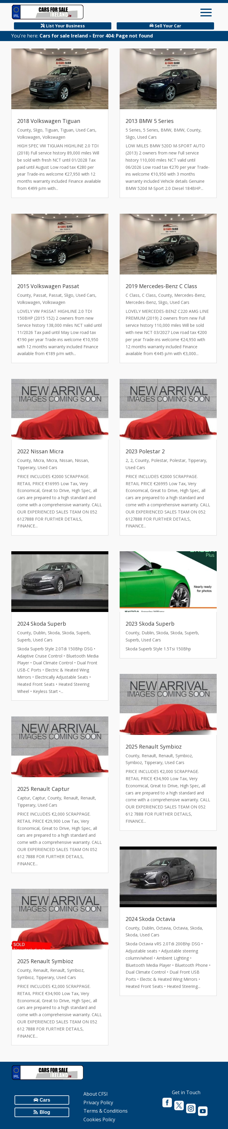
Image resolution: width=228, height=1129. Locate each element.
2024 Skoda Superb (41, 623)
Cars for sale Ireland (63, 35)
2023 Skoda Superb (150, 623)
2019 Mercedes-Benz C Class (161, 286)
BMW (166, 130)
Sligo (37, 130)
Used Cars (85, 130)
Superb (83, 632)
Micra (38, 460)
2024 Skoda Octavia (150, 918)
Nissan (65, 460)
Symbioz (75, 970)
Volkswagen (28, 137)
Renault (71, 798)
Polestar (159, 460)
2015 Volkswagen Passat (48, 286)
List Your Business (65, 26)
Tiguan (51, 130)
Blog (45, 1112)
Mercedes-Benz (189, 295)
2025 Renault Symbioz (45, 961)
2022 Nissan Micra (40, 451)
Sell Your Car (168, 26)
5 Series (133, 130)
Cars (45, 1100)
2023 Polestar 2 (145, 451)
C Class (133, 295)
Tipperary (26, 467)
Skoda (54, 632)
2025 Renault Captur (43, 788)
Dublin (39, 632)
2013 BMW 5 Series (150, 120)
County (24, 130)
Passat (39, 295)
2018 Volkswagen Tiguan (48, 120)
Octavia (163, 928)
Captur (23, 798)
